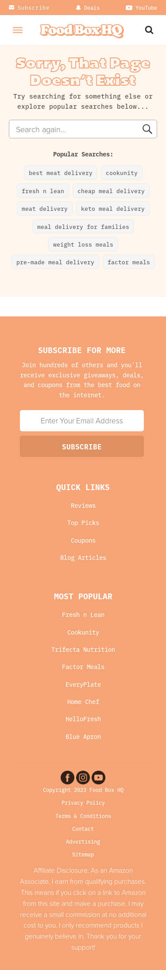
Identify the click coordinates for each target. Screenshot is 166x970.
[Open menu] (18, 30)
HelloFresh (83, 718)
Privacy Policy (83, 802)
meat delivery (45, 208)
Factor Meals (83, 666)
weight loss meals (83, 244)
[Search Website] (150, 29)
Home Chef (83, 701)
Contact (83, 828)
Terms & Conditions (83, 815)
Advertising (83, 841)
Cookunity (83, 632)
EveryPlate (83, 684)
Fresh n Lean (83, 614)
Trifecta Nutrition (83, 649)
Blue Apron (83, 736)
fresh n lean (43, 190)
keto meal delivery (113, 208)
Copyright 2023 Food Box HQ (83, 789)
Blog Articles (83, 557)
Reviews (83, 505)
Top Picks (83, 522)
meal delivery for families (83, 226)
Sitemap (83, 854)
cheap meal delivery (111, 190)
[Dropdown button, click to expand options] (88, 7)
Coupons (83, 540)
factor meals (129, 262)
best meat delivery (61, 172)
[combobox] (83, 129)
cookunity (122, 172)
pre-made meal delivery (55, 262)
